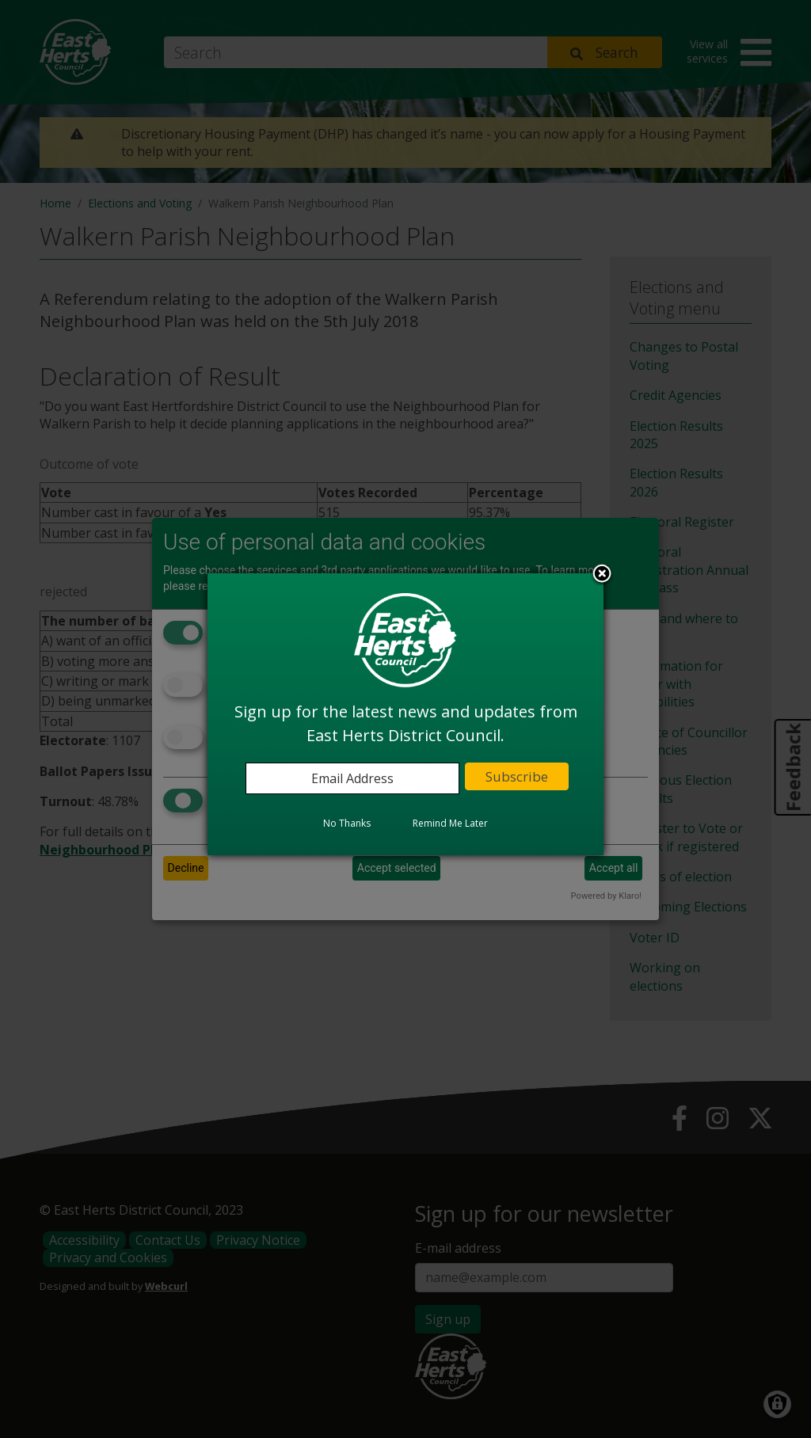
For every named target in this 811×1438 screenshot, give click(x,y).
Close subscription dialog (602, 575)
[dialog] (405, 714)
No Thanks (347, 823)
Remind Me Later (450, 823)
